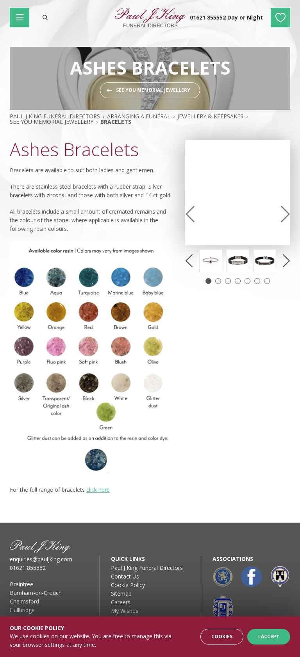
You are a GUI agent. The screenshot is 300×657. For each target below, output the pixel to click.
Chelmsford (24, 601)
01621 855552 (28, 567)
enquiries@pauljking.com (41, 559)
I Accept (268, 636)
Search (45, 17)
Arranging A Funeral (138, 116)
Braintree (21, 584)
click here (98, 489)
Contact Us (125, 576)
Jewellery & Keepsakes (210, 116)
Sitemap (121, 593)
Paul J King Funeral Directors (55, 116)
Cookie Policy (128, 585)
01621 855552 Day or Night (226, 17)
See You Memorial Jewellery (153, 90)
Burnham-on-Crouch (36, 592)
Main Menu (22, 17)
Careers (120, 602)
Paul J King (150, 17)
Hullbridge (22, 610)
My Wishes (280, 17)
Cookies (221, 636)
